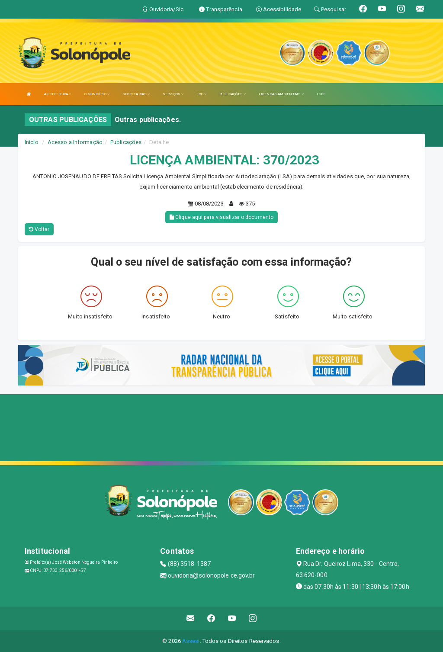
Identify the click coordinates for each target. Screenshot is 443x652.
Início (32, 142)
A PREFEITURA (57, 94)
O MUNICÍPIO (96, 94)
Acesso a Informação (75, 142)
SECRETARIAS (136, 94)
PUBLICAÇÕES (232, 94)
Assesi (191, 641)
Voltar (39, 229)
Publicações (125, 142)
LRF (201, 94)
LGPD (321, 94)
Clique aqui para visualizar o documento (221, 217)
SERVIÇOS (173, 94)
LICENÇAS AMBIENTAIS (281, 94)
